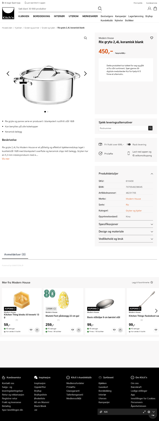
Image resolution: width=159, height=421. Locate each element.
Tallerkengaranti (74, 394)
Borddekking (105, 390)
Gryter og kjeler (48, 28)
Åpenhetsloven (138, 406)
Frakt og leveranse (11, 402)
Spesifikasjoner (108, 224)
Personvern (137, 402)
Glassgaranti (73, 390)
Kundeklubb (107, 20)
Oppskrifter (40, 387)
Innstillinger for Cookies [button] (143, 398)
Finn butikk (138, 3)
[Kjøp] (37, 330)
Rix (127, 204)
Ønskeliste (39, 398)
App (133, 394)
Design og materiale (111, 231)
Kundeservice (151, 3)
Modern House (106, 38)
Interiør (102, 394)
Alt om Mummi (41, 402)
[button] (151, 38)
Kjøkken (18, 28)
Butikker (129, 20)
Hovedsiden (7, 28)
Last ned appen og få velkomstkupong (142, 153)
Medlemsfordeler (75, 383)
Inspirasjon (39, 383)
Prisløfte (108, 153)
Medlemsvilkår (73, 398)
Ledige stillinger (139, 390)
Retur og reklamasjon (13, 394)
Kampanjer (120, 16)
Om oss (135, 383)
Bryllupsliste (40, 394)
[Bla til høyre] (85, 73)
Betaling (6, 406)
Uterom (102, 398)
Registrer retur (9, 398)
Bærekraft (136, 387)
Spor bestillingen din (12, 409)
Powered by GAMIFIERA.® (12, 265)
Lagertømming (135, 16)
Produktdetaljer (108, 173)
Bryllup (149, 16)
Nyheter (119, 20)
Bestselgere (107, 16)
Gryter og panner (31, 28)
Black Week (40, 406)
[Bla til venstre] (8, 73)
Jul (35, 409)
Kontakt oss (8, 383)
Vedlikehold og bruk (111, 239)
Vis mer (5, 158)
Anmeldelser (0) (15, 254)
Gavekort (103, 387)
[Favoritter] (31, 330)
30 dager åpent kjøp (11, 3)
